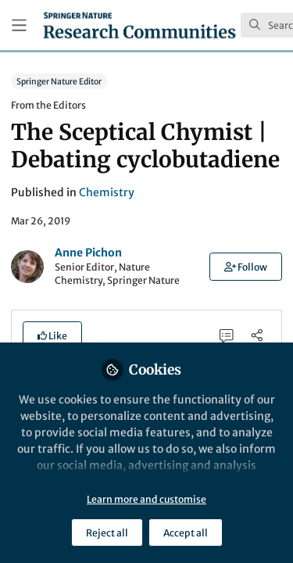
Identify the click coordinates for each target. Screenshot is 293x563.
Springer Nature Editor (59, 81)
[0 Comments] (227, 335)
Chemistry (106, 192)
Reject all (107, 533)
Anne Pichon (88, 253)
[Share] (256, 335)
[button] (245, 267)
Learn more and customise (146, 499)
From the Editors (48, 105)
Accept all (185, 533)
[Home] (139, 25)
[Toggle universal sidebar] (19, 25)
